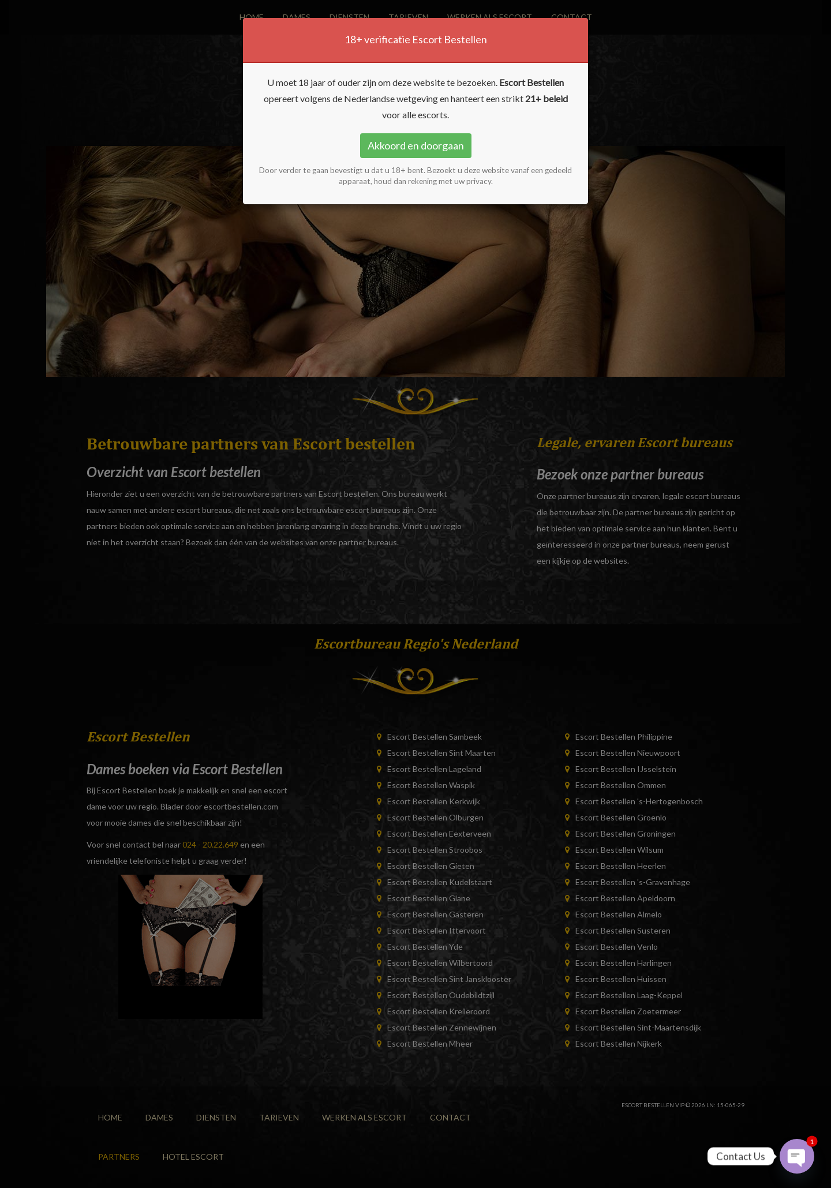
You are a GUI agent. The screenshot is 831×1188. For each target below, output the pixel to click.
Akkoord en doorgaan (416, 145)
